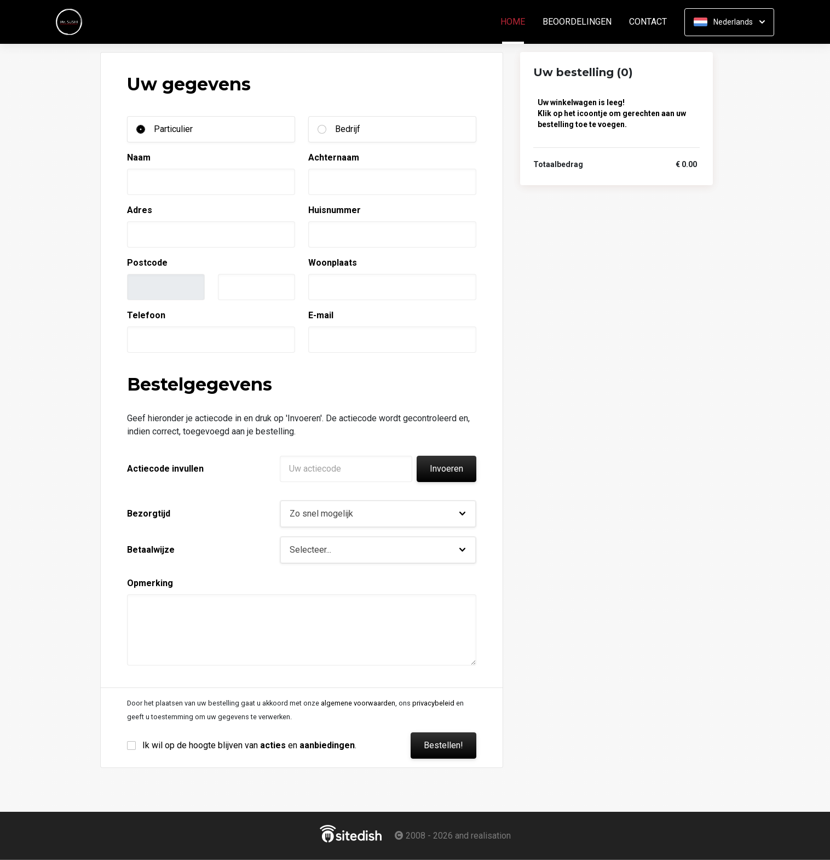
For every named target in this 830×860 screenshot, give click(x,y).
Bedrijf (347, 129)
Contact (648, 22)
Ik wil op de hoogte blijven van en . (249, 745)
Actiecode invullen (165, 468)
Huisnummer (334, 210)
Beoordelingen (577, 22)
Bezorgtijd (148, 513)
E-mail (320, 315)
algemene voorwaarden (358, 703)
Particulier (173, 129)
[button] (378, 514)
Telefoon (146, 315)
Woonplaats (332, 262)
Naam (139, 157)
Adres (139, 210)
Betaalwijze (151, 549)
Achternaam (333, 157)
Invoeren (446, 468)
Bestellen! (443, 745)
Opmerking (150, 583)
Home (517, 22)
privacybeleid (433, 703)
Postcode (147, 262)
